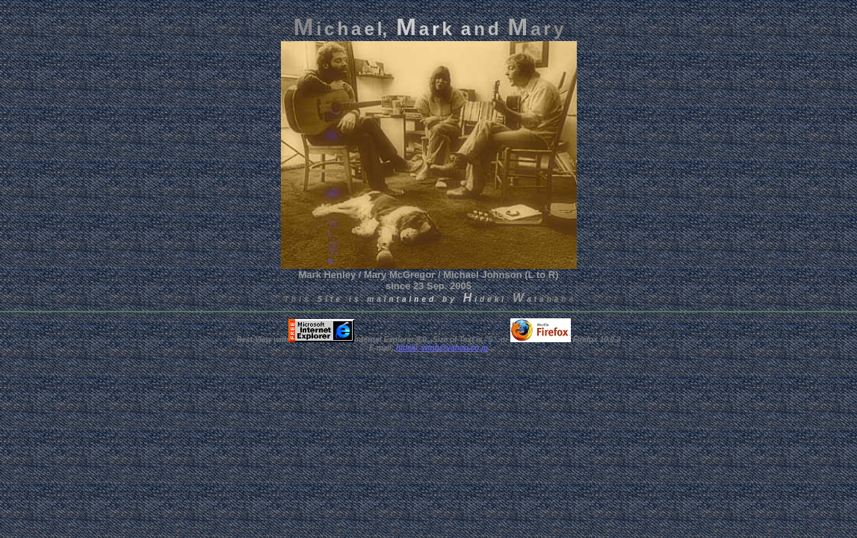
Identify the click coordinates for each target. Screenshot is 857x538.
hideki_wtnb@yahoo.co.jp (442, 348)
